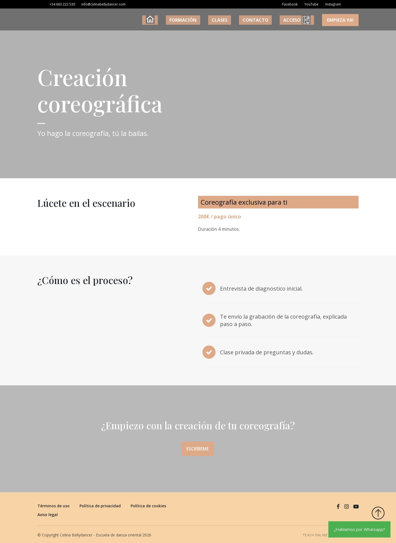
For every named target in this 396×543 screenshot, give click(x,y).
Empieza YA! (341, 20)
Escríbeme (196, 450)
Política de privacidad (100, 503)
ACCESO (301, 20)
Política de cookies (148, 503)
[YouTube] (310, 6)
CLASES (240, 20)
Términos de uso (53, 503)
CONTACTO (268, 20)
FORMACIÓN (212, 20)
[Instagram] (332, 6)
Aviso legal (47, 512)
